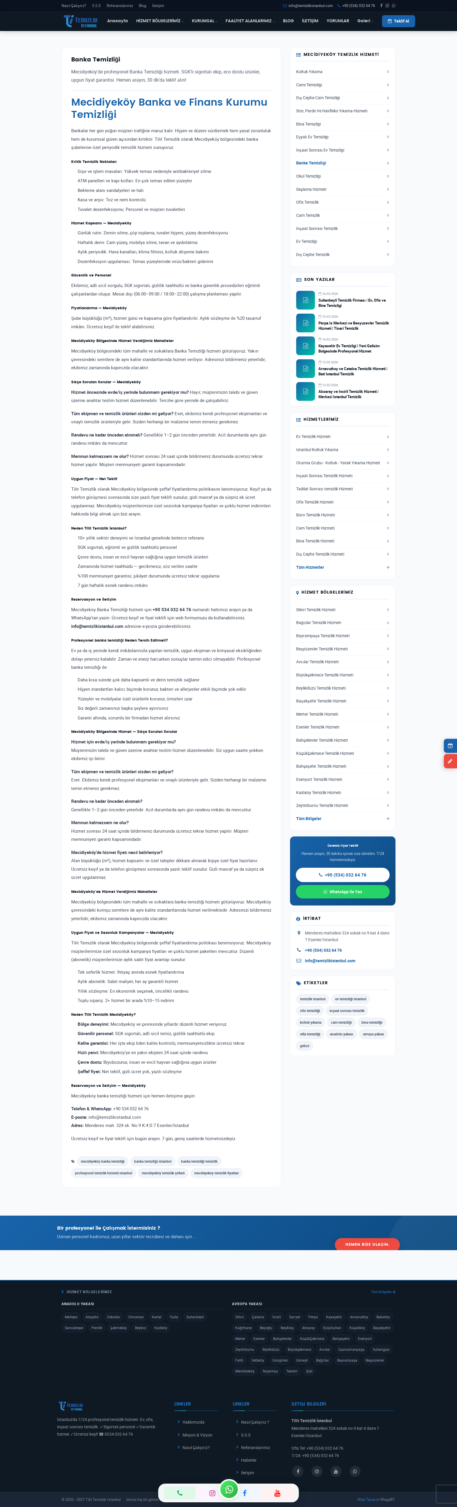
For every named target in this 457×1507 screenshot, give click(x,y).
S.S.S (96, 5)
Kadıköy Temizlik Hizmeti (342, 792)
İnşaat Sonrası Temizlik (342, 228)
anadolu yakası (341, 1034)
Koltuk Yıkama (342, 71)
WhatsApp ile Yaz (343, 891)
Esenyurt (365, 1338)
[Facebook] (244, 1493)
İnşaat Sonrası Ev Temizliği (342, 150)
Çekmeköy (118, 1327)
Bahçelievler (282, 1338)
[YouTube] (277, 1493)
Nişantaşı (270, 1371)
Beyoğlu (266, 1327)
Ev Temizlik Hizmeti (342, 436)
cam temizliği (341, 1022)
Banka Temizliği (342, 163)
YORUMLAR (338, 21)
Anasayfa (117, 21)
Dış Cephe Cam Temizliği (342, 97)
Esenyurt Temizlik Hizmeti (342, 779)
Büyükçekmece (299, 1349)
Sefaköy (258, 1360)
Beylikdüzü (270, 1349)
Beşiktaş (287, 1327)
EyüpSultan (332, 1327)
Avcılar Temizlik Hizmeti (342, 661)
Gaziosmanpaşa (351, 1349)
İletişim (158, 5)
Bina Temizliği (342, 124)
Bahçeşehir (341, 1338)
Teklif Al (398, 21)
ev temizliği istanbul (350, 998)
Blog (142, 5)
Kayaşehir (334, 1316)
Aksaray (308, 1327)
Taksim (292, 1371)
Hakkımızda (193, 1422)
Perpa (313, 1316)
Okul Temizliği (342, 176)
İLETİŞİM (310, 21)
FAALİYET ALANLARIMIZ (250, 21)
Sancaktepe (74, 1327)
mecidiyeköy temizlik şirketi (163, 1173)
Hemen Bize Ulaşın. (367, 1232)
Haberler (249, 1460)
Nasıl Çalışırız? (74, 5)
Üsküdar (113, 1316)
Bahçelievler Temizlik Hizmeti (342, 740)
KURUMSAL (204, 21)
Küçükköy (357, 1327)
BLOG (288, 21)
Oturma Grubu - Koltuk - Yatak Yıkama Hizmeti (342, 462)
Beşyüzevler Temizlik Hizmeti (342, 649)
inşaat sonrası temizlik (347, 1010)
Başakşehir (382, 1327)
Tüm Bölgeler (342, 818)
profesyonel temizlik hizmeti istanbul (103, 1173)
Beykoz (140, 1327)
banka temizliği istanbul (152, 1161)
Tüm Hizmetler (342, 567)
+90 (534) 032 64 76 (356, 5)
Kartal (156, 1316)
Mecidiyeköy (245, 1371)
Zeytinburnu (244, 1349)
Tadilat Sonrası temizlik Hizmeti (342, 489)
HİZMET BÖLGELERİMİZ (160, 21)
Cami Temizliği (342, 84)
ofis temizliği (310, 1010)
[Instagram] (212, 1493)
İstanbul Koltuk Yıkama (342, 449)
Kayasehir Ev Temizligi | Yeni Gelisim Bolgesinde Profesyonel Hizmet (349, 348)
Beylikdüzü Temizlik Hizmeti (342, 688)
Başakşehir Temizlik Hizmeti (342, 701)
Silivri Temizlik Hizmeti (342, 609)
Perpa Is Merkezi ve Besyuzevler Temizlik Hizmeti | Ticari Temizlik (353, 325)
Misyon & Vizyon (197, 1435)
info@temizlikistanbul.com (308, 5)
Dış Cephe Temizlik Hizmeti (342, 554)
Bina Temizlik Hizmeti (342, 541)
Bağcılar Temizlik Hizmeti (342, 622)
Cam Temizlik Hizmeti (342, 528)
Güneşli (302, 1360)
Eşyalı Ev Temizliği (342, 137)
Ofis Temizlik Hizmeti (342, 502)
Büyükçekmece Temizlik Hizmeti (342, 675)
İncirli (276, 1316)
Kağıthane (243, 1327)
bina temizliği (371, 1022)
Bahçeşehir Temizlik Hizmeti (342, 766)
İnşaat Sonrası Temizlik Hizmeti (342, 475)
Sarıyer (294, 1316)
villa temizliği (310, 1034)
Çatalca (258, 1316)
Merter (240, 1338)
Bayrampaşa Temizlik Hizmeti (342, 635)
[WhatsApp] (229, 1489)
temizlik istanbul (312, 998)
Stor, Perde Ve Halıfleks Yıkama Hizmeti (342, 111)
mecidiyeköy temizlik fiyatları (216, 1173)
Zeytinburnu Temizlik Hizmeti (342, 805)
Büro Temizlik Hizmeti (342, 515)
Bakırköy (383, 1316)
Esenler (259, 1338)
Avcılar (324, 1349)
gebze (304, 1045)
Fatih (239, 1360)
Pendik (96, 1327)
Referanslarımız (120, 5)
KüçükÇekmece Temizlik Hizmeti (342, 753)
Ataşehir (92, 1316)
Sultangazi (381, 1349)
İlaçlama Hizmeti (342, 189)
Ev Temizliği (342, 241)
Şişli (309, 1371)
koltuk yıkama (310, 1022)
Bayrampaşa (347, 1360)
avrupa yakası (373, 1034)
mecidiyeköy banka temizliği (103, 1161)
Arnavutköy (359, 1316)
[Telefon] (179, 1493)
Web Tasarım (368, 1499)
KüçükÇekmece (312, 1338)
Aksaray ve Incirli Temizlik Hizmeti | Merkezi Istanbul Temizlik (348, 394)
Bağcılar (322, 1360)
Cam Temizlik (342, 215)
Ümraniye (136, 1316)
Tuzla (174, 1316)
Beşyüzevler (375, 1360)
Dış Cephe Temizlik (342, 254)
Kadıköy (160, 1327)
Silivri (239, 1316)
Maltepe (71, 1316)
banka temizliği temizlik (199, 1161)
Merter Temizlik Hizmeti (342, 714)
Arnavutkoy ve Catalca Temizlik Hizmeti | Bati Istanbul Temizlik (352, 371)
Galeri (365, 21)
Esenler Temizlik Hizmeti (342, 727)
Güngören (280, 1360)
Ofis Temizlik (342, 202)
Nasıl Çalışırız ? (255, 1422)
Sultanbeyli (195, 1316)
